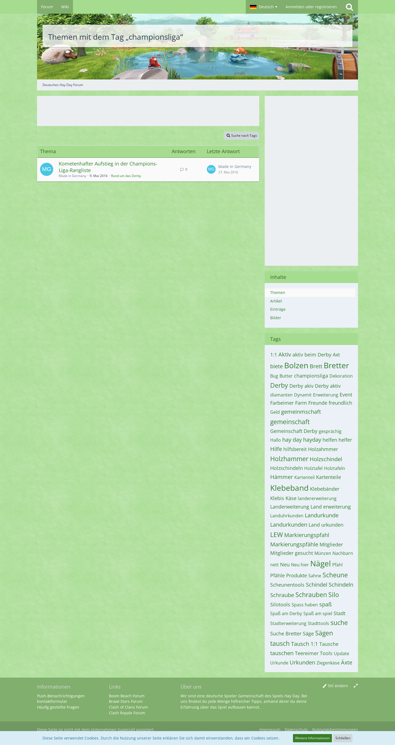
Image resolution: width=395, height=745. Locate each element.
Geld (275, 412)
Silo (333, 594)
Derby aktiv (328, 386)
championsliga (311, 375)
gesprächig (330, 431)
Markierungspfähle (294, 544)
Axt (336, 354)
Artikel (276, 301)
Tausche (328, 644)
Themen (277, 292)
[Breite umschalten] (356, 686)
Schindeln (341, 584)
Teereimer (306, 653)
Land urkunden (326, 524)
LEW (276, 534)
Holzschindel (326, 459)
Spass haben (305, 605)
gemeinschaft (290, 421)
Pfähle (277, 575)
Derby (279, 385)
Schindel (316, 584)
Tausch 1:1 (304, 643)
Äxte (346, 662)
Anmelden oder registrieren (311, 6)
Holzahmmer (323, 449)
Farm (301, 402)
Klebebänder (324, 489)
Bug (274, 376)
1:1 (273, 354)
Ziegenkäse (328, 663)
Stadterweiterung (288, 623)
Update (341, 653)
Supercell (126, 729)
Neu (285, 564)
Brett (316, 366)
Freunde (317, 402)
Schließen (342, 738)
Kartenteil (304, 477)
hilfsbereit (295, 449)
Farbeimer (282, 402)
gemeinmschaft (301, 411)
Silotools (280, 604)
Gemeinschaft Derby (293, 431)
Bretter (336, 365)
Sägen (324, 633)
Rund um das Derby (126, 175)
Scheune (335, 574)
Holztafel (313, 468)
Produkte (296, 575)
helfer (345, 439)
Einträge (278, 309)
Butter (286, 376)
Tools (326, 653)
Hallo (275, 440)
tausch (280, 643)
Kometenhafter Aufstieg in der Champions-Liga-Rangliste (108, 166)
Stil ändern (338, 685)
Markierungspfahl (306, 535)
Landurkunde (321, 515)
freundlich (340, 402)
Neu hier (300, 565)
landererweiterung (317, 498)
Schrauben (311, 594)
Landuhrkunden (286, 516)
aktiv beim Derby (311, 354)
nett (274, 565)
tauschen (282, 653)
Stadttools (318, 623)
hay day (292, 439)
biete (276, 366)
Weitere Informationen (312, 738)
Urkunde (279, 663)
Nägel (320, 563)
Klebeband (289, 488)
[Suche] (349, 7)
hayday (312, 439)
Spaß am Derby (286, 613)
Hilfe (276, 449)
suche (339, 622)
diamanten (281, 395)
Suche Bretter (285, 633)
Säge (308, 633)
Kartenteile (328, 477)
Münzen (322, 553)
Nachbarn (342, 553)
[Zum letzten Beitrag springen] (211, 169)
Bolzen (296, 365)
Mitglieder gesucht (291, 553)
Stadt (339, 613)
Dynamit (303, 395)
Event (346, 394)
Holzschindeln (286, 468)
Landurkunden (288, 524)
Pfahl (337, 565)
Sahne (314, 576)
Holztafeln (334, 468)
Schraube (282, 595)
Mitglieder (331, 544)
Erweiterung (325, 395)
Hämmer (281, 477)
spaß (325, 604)
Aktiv (284, 354)
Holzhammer (289, 458)
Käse (291, 498)
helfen (330, 439)
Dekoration (341, 376)
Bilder (275, 317)
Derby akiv (301, 386)
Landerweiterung (289, 506)
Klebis (277, 498)
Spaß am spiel (317, 613)
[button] (263, 7)
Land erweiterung (331, 506)
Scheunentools (287, 584)
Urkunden (302, 662)
